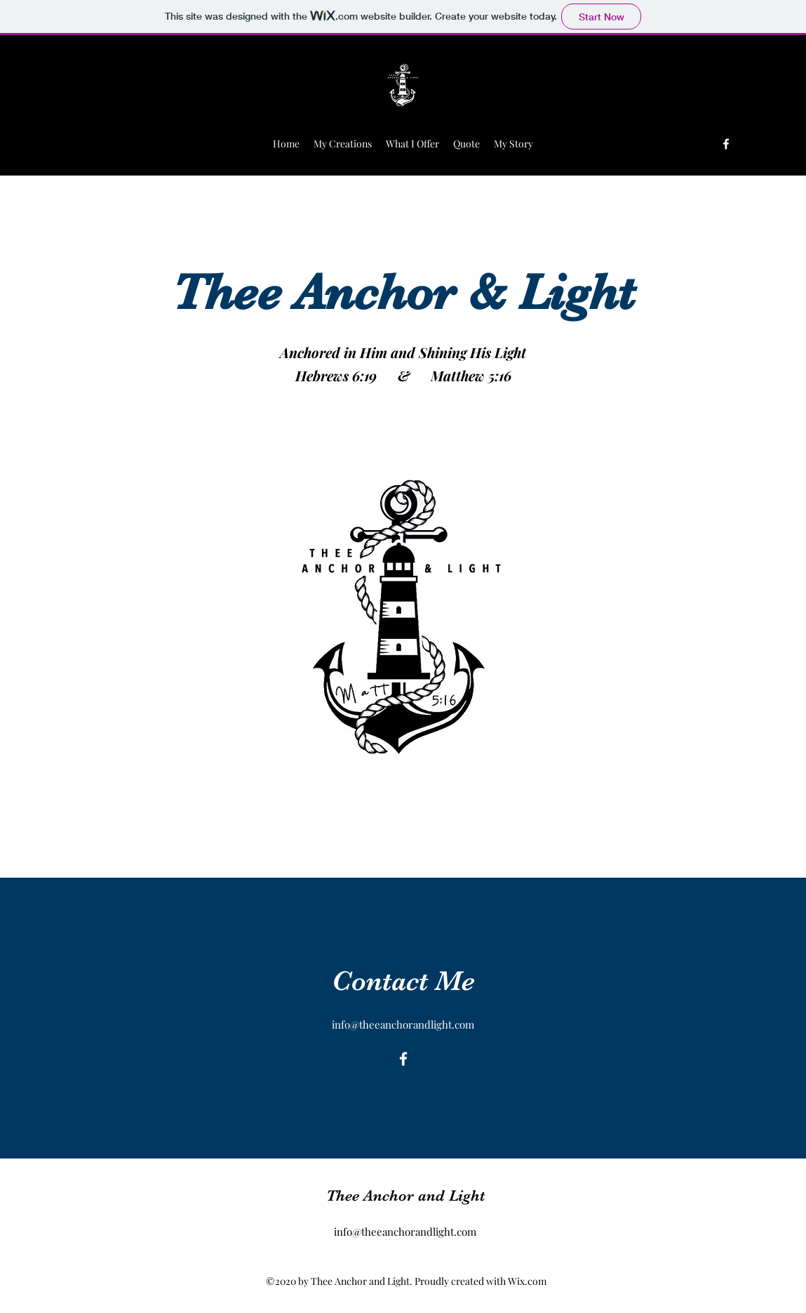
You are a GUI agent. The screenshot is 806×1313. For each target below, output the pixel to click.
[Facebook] (726, 144)
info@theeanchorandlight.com (403, 1024)
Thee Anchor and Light (405, 1195)
